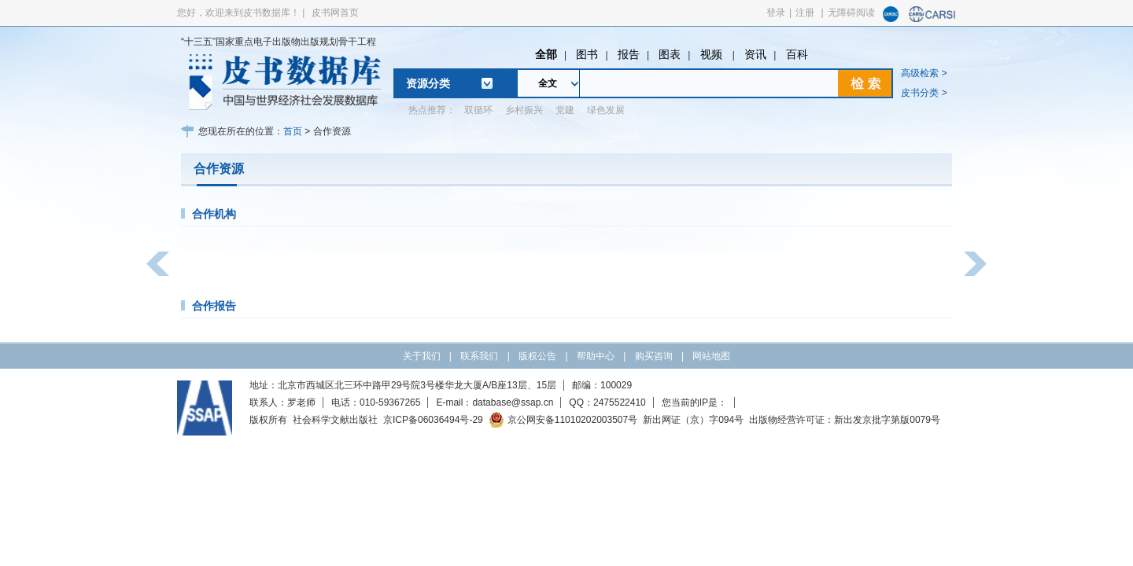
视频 (712, 54)
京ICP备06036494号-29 (433, 419)
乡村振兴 (524, 110)
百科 (797, 54)
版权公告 (537, 356)
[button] (157, 264)
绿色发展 (606, 110)
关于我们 (422, 356)
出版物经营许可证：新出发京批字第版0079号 (844, 419)
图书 (587, 54)
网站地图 (711, 356)
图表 (670, 54)
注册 (804, 12)
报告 (629, 54)
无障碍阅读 (851, 12)
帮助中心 (595, 356)
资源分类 (428, 83)
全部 (546, 54)
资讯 (755, 54)
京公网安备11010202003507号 (563, 420)
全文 (547, 83)
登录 (775, 12)
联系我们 (479, 356)
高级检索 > (924, 73)
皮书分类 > (924, 92)
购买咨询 (654, 356)
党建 (564, 110)
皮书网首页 (335, 12)
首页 (292, 131)
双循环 (478, 110)
